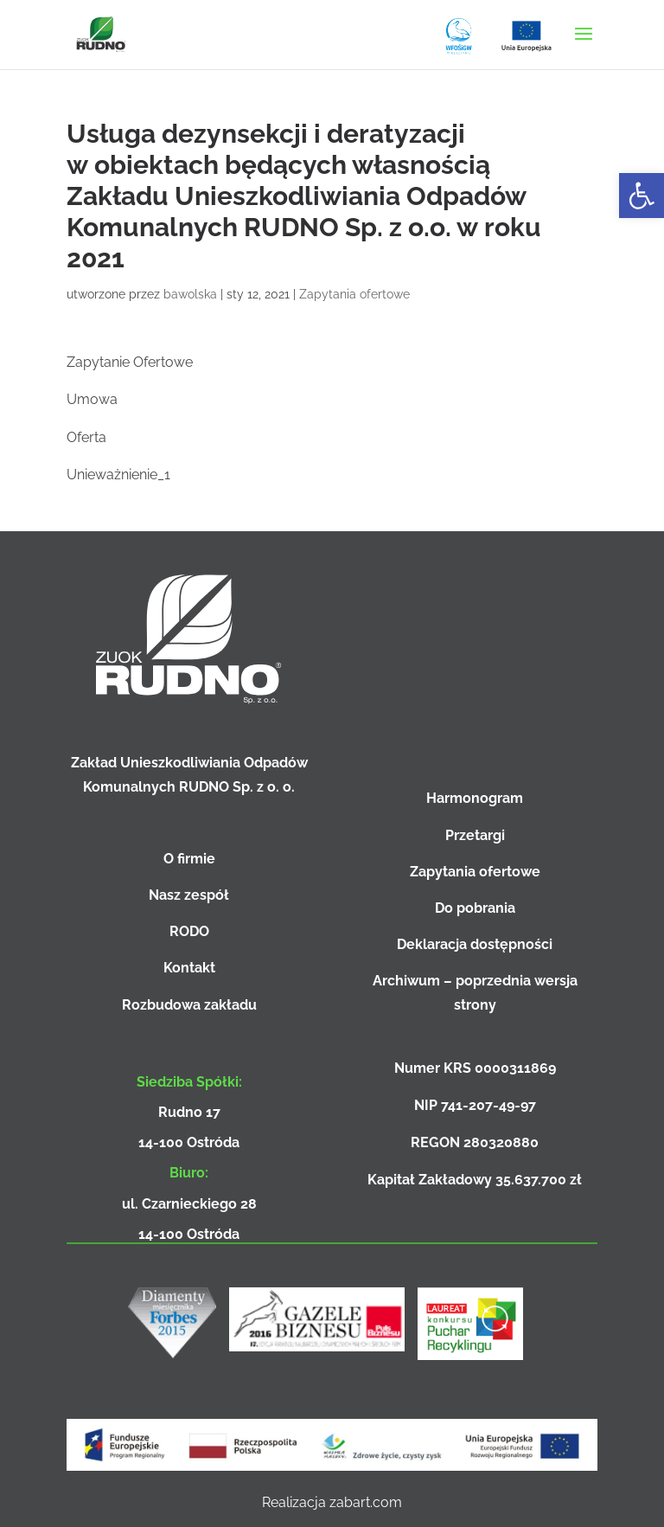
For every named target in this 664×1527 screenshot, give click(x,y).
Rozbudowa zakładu (189, 1005)
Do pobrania (475, 908)
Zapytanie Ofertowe (130, 362)
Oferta (86, 437)
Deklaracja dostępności (474, 944)
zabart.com (365, 1502)
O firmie (189, 858)
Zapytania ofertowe (354, 294)
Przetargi (475, 835)
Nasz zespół (189, 895)
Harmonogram (474, 798)
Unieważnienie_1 (118, 474)
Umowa (92, 399)
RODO (189, 931)
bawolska (190, 294)
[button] (641, 195)
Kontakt (189, 967)
